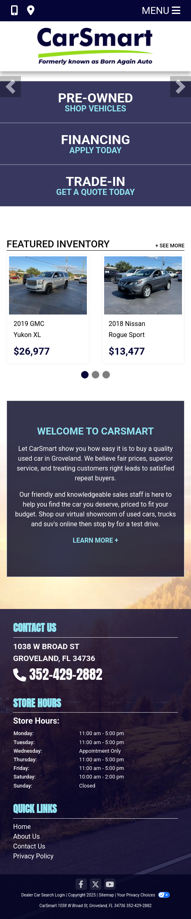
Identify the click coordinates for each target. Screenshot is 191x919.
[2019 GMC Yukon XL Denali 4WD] (48, 285)
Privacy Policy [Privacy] (33, 856)
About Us (26, 836)
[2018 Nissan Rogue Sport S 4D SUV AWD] (143, 285)
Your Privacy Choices (143, 895)
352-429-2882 (66, 674)
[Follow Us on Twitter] (95, 884)
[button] (10, 86)
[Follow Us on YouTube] (110, 884)
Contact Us (29, 846)
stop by (104, 524)
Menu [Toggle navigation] (161, 10)
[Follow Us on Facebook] (81, 884)
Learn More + (95, 540)
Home (22, 827)
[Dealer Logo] (95, 46)
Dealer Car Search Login (43, 895)
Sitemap (106, 895)
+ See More (169, 245)
